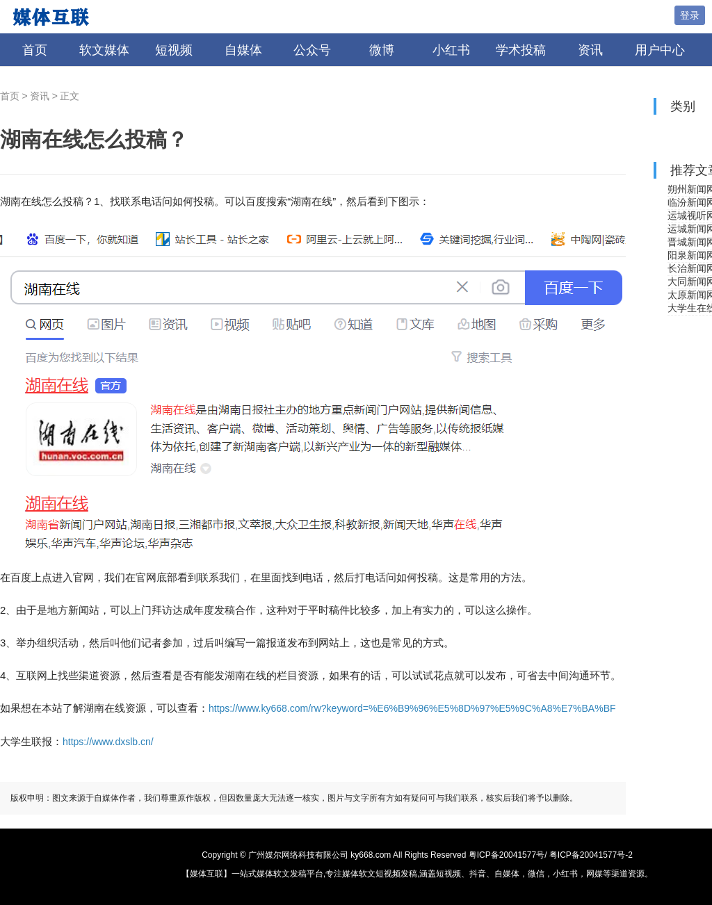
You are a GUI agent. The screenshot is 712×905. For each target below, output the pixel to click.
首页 (34, 50)
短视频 (174, 50)
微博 (381, 50)
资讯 (590, 50)
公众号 (312, 50)
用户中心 (660, 50)
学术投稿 (521, 50)
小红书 (451, 50)
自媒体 (243, 50)
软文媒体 (104, 50)
